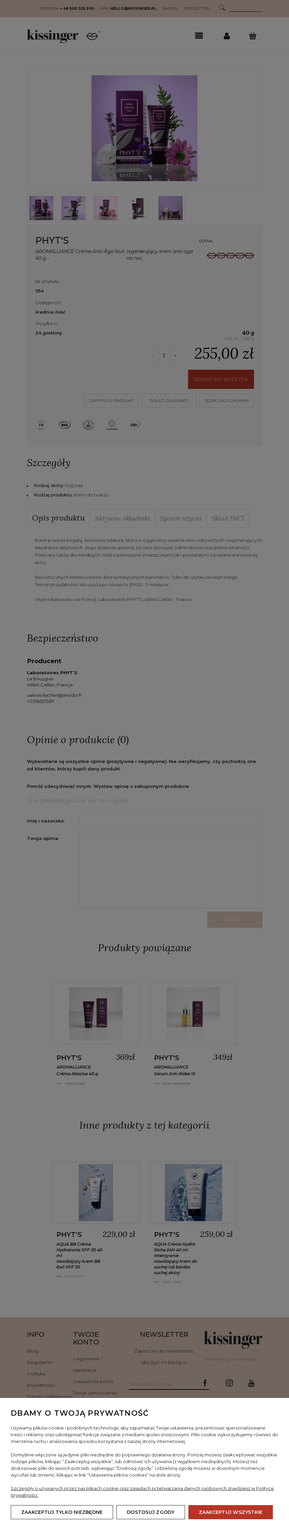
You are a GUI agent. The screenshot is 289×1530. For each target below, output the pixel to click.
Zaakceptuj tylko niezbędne (62, 1512)
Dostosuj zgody (150, 1512)
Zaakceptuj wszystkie (231, 1512)
